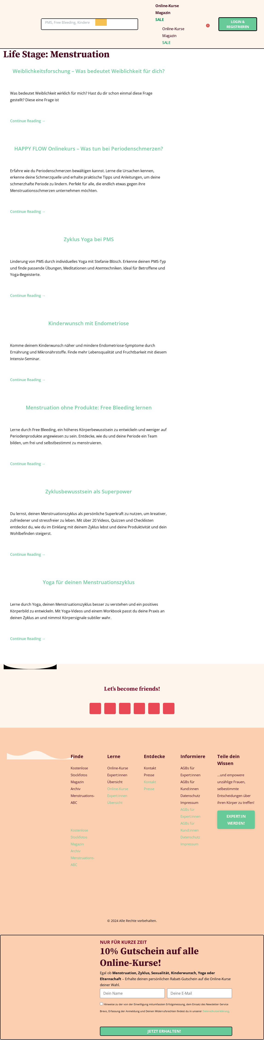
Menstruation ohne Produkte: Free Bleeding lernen (89, 407)
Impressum (189, 802)
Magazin (163, 12)
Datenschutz (190, 796)
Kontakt (150, 768)
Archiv (76, 789)
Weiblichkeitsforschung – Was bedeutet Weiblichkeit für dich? (89, 70)
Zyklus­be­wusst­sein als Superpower (88, 491)
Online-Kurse (167, 5)
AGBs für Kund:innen (189, 785)
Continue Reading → (28, 120)
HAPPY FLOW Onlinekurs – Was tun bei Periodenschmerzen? (88, 148)
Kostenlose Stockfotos (79, 771)
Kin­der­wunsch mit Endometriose (88, 323)
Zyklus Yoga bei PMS (89, 239)
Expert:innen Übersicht (117, 778)
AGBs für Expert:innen (190, 771)
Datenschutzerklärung (216, 1011)
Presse (149, 775)
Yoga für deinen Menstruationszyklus (89, 582)
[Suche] (101, 22)
